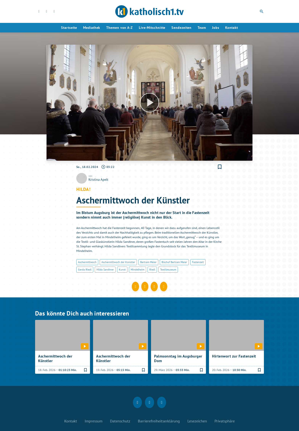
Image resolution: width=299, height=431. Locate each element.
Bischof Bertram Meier (174, 262)
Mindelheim (137, 269)
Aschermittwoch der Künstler (118, 262)
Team (202, 27)
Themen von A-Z (119, 27)
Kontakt (231, 27)
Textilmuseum (168, 269)
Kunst (122, 269)
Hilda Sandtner (105, 269)
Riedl (152, 269)
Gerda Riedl (85, 269)
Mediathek (91, 27)
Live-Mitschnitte (152, 27)
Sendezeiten (181, 27)
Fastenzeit (198, 262)
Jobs (215, 27)
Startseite (69, 27)
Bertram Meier (148, 262)
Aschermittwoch (87, 262)
